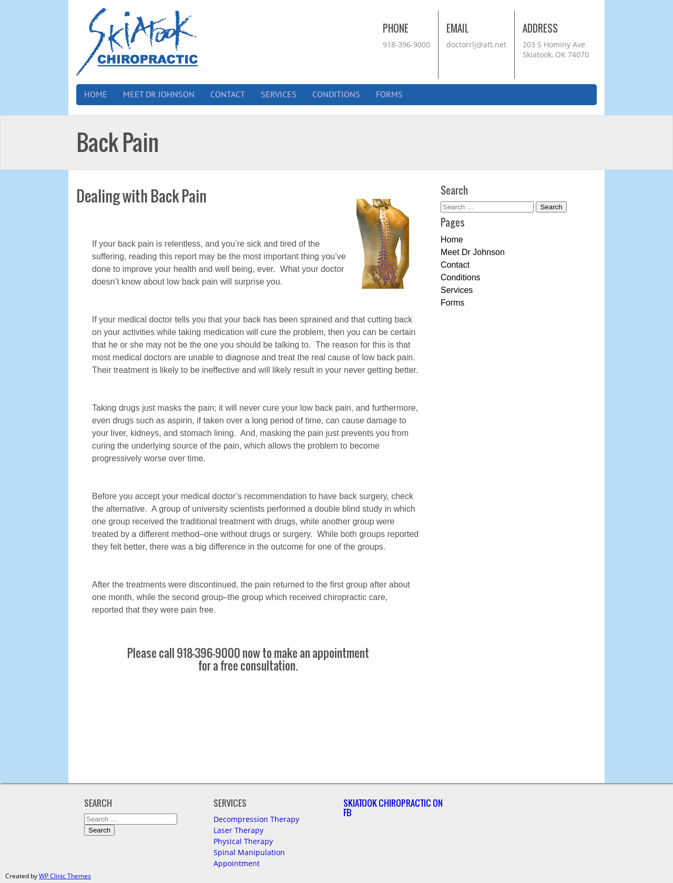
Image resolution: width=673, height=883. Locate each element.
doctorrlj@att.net (476, 44)
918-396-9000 (406, 44)
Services (279, 94)
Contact (227, 94)
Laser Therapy (238, 830)
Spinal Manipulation (249, 852)
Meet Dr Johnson (159, 94)
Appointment (236, 863)
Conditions (336, 94)
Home (95, 94)
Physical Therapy (243, 841)
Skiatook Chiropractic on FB (393, 808)
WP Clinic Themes (65, 875)
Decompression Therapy (256, 819)
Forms (389, 94)
